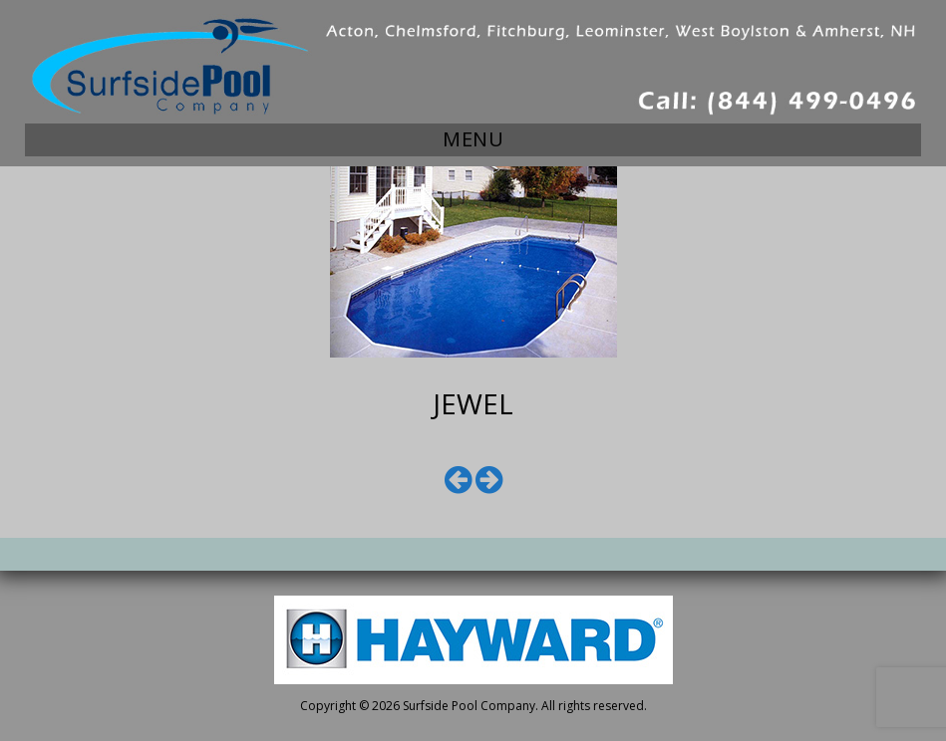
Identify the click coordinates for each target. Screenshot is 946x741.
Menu (473, 138)
